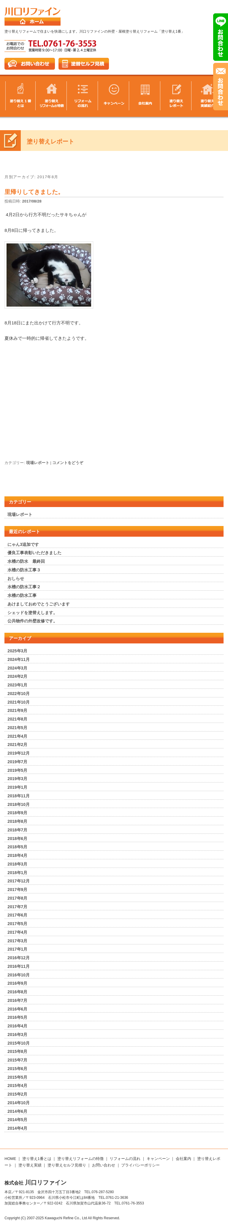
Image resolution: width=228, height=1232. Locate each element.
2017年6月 (17, 915)
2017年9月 (17, 889)
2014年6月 (17, 1111)
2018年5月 (17, 846)
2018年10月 (18, 804)
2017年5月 (17, 923)
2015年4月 (17, 1085)
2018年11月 (18, 795)
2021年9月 (17, 710)
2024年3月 (17, 668)
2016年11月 (18, 966)
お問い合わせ (103, 1165)
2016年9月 (17, 983)
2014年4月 (17, 1128)
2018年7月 (17, 830)
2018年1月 (17, 872)
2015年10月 (18, 1043)
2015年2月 (17, 1094)
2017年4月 (17, 932)
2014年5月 (17, 1119)
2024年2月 (17, 676)
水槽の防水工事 (22, 595)
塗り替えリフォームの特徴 (80, 1158)
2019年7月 (17, 761)
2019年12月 (18, 753)
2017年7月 (17, 906)
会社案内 (183, 1158)
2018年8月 (17, 821)
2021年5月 (17, 727)
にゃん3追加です (23, 544)
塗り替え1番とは (36, 1158)
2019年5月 (17, 770)
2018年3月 (17, 864)
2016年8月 (17, 991)
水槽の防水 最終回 (26, 561)
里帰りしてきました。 (34, 192)
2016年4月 (17, 1026)
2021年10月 (18, 702)
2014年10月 (18, 1102)
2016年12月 (18, 957)
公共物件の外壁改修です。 (32, 621)
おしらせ (15, 578)
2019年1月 (17, 787)
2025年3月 (17, 650)
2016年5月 (17, 1017)
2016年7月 (17, 1000)
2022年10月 (18, 693)
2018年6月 (17, 838)
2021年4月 (17, 736)
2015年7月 (17, 1060)
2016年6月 (17, 1009)
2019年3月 (17, 778)
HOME (10, 1158)
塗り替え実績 (30, 1165)
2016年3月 (17, 1034)
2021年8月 (17, 719)
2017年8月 (17, 898)
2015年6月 (17, 1068)
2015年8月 (17, 1051)
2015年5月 (17, 1077)
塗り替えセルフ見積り (67, 1165)
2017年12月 (18, 881)
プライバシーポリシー (140, 1165)
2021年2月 (17, 744)
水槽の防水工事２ (24, 586)
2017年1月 (17, 949)
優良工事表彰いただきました (34, 552)
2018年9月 (17, 812)
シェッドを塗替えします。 (32, 612)
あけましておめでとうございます (38, 604)
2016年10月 (18, 975)
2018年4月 (17, 855)
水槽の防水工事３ (24, 570)
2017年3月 (17, 940)
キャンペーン (158, 1158)
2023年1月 (17, 685)
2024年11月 (18, 659)
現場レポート (37, 462)
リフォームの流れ (125, 1158)
